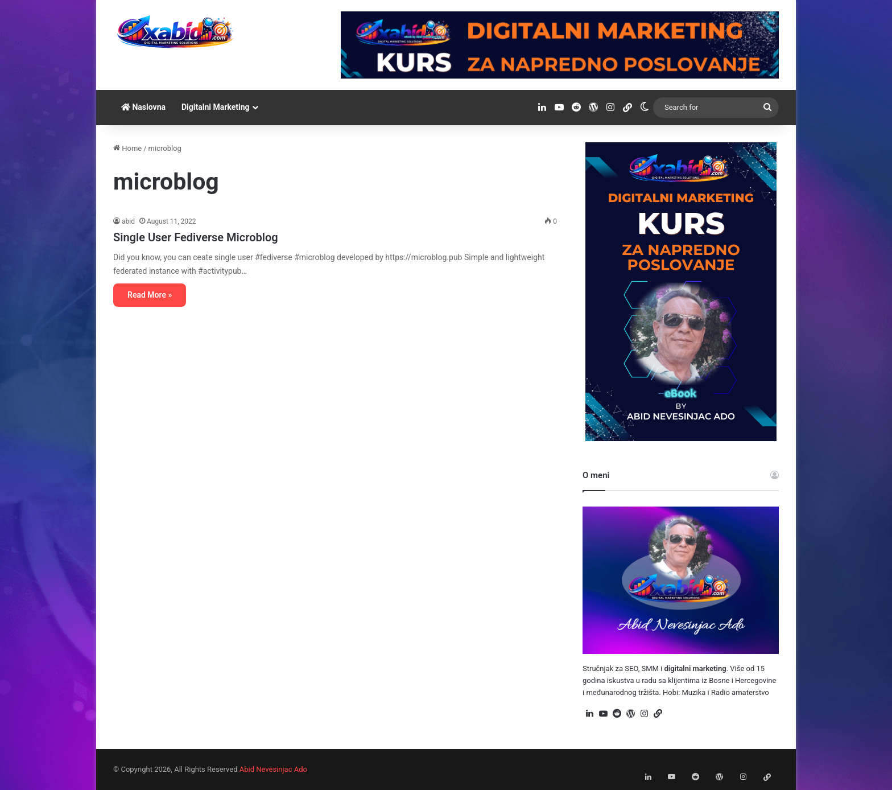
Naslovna (143, 107)
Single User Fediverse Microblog (195, 237)
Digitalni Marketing (215, 107)
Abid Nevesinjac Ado (273, 769)
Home (127, 148)
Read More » (149, 294)
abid (128, 221)
